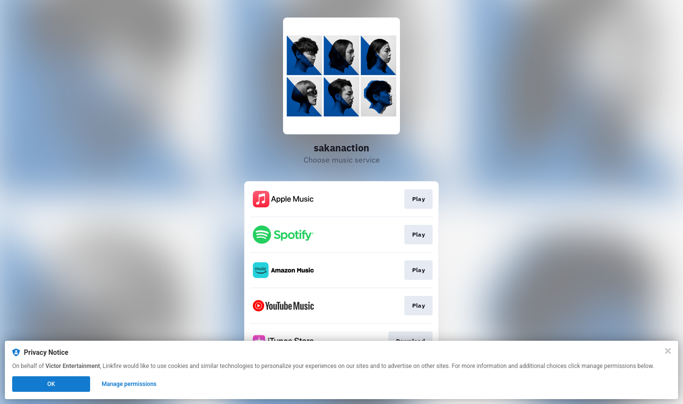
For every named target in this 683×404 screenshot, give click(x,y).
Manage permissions (129, 384)
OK (51, 384)
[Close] (668, 351)
